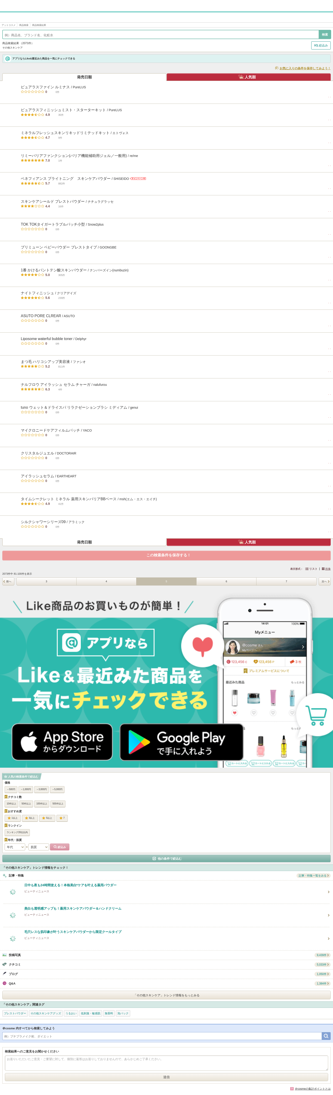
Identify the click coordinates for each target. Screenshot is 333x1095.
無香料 (109, 1013)
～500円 (11, 789)
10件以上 (11, 803)
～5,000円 (57, 789)
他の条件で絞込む (170, 858)
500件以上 (57, 803)
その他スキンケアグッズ (46, 1013)
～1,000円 (26, 789)
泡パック (123, 1013)
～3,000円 (41, 789)
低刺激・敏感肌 (90, 1013)
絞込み (323, 45)
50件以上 (26, 803)
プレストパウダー (15, 1013)
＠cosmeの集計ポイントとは (313, 1088)
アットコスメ (8, 25)
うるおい (71, 1013)
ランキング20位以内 (17, 832)
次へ (324, 581)
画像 (328, 569)
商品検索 (23, 25)
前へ (8, 581)
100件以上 (41, 803)
